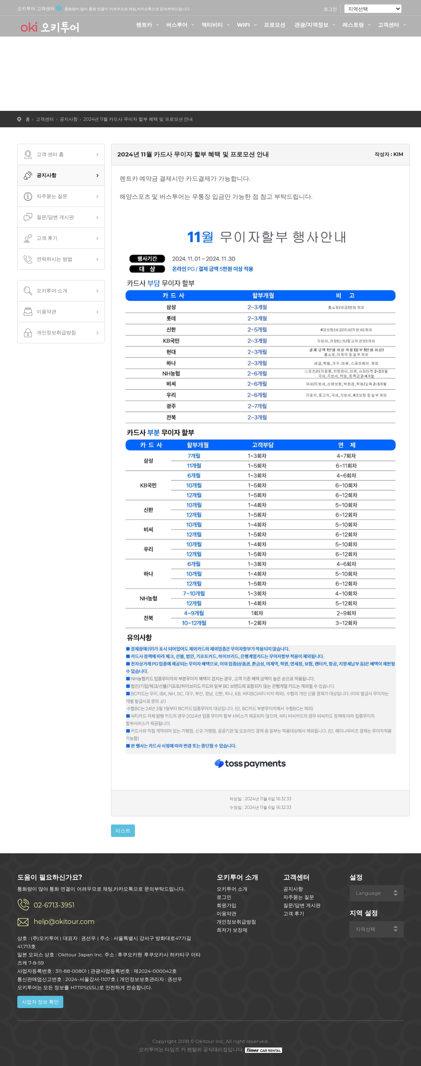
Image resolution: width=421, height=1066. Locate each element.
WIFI (248, 24)
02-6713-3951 (54, 905)
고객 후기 (40, 238)
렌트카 (148, 24)
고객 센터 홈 (43, 154)
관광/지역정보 (316, 24)
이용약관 (39, 312)
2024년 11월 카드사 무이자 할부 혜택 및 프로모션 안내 (138, 119)
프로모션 (274, 24)
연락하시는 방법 (47, 259)
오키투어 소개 (44, 291)
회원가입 (226, 905)
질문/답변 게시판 (48, 217)
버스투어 (181, 24)
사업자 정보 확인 (40, 1002)
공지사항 (69, 119)
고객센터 (393, 24)
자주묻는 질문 (44, 196)
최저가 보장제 (232, 930)
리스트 (123, 830)
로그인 (330, 9)
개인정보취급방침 (49, 333)
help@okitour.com (64, 922)
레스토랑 (357, 24)
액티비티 (216, 24)
